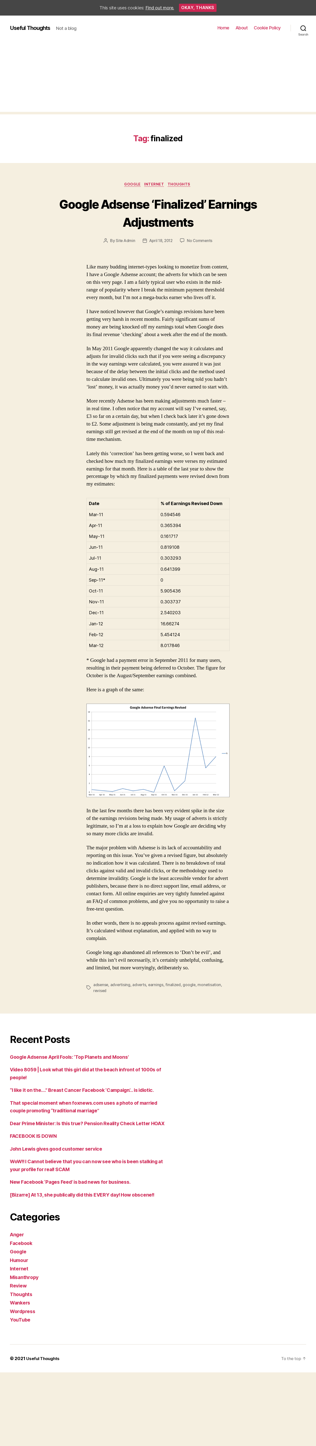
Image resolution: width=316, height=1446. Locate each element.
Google (131, 185)
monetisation (211, 985)
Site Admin (124, 241)
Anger (17, 1259)
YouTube (21, 1344)
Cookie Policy (267, 27)
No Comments (201, 241)
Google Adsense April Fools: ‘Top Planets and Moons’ (75, 1058)
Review (19, 1310)
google (191, 985)
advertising (121, 985)
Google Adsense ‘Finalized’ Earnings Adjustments (158, 212)
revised (100, 991)
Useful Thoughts (32, 28)
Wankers (21, 1327)
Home (223, 27)
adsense (101, 985)
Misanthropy (25, 1301)
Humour (20, 1284)
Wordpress (24, 1335)
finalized (175, 985)
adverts (140, 985)
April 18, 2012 (161, 241)
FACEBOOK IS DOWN (35, 1152)
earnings (157, 985)
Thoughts (181, 185)
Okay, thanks (197, 7)
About (242, 27)
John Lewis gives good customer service (61, 1165)
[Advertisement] (158, 77)
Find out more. (159, 7)
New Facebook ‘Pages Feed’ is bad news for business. (76, 1198)
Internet (155, 185)
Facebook (22, 1267)
